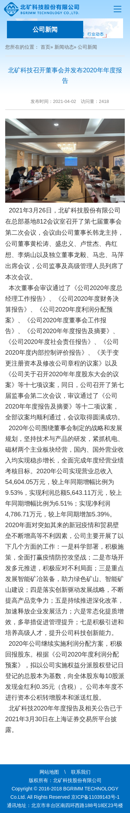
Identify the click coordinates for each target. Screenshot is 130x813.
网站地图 (49, 772)
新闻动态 (64, 47)
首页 (45, 47)
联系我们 (80, 772)
